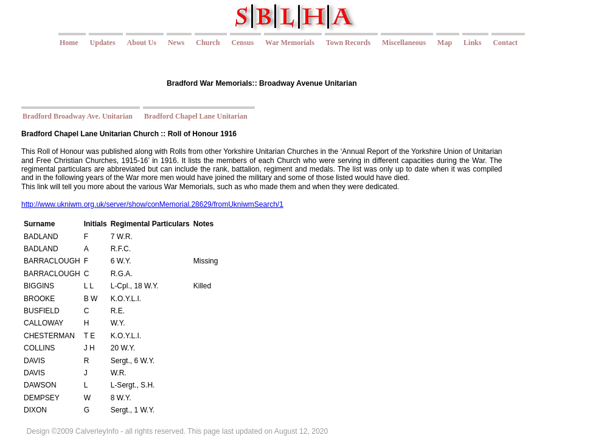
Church (208, 42)
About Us (141, 42)
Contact (505, 42)
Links (472, 42)
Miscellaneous (404, 42)
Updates (103, 42)
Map (444, 42)
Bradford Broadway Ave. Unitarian (78, 116)
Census (242, 42)
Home (69, 42)
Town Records (348, 42)
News (176, 42)
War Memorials (289, 42)
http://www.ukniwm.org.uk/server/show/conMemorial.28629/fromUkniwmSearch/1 (152, 204)
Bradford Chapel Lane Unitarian (196, 116)
